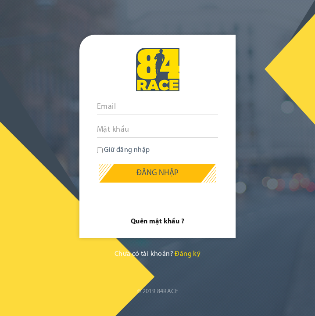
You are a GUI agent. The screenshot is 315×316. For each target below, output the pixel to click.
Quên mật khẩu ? (157, 221)
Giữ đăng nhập (123, 150)
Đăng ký (187, 254)
